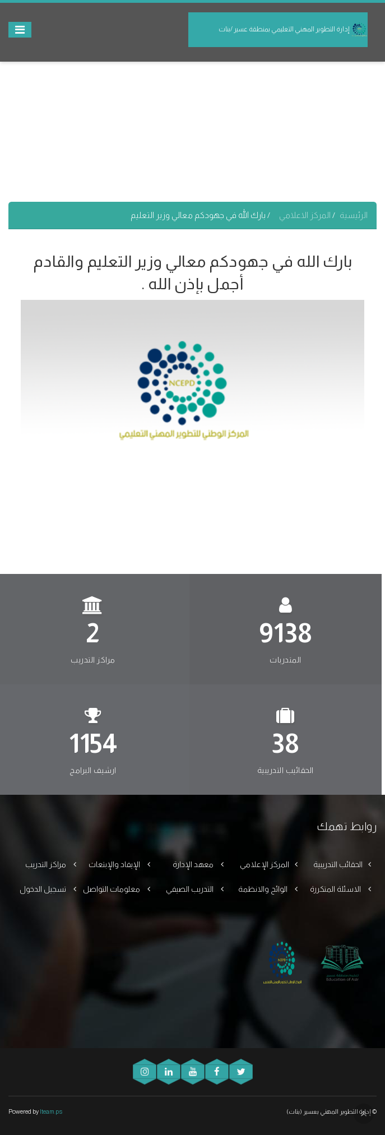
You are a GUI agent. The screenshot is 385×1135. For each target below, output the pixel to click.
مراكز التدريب (46, 864)
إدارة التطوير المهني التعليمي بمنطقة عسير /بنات (293, 29)
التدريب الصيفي (190, 888)
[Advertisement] (192, 123)
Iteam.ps (51, 1111)
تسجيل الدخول (44, 888)
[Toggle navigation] (19, 30)
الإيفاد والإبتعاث (115, 864)
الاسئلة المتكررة (336, 888)
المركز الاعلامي (305, 215)
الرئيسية (354, 215)
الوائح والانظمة (263, 888)
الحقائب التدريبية (338, 864)
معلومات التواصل (112, 888)
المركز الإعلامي (264, 864)
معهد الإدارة (194, 864)
